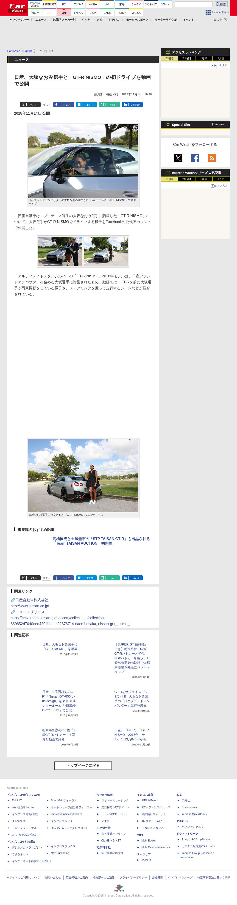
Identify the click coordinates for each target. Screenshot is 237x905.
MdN (140, 834)
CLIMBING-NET (111, 840)
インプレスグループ (180, 877)
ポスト (33, 104)
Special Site (181, 125)
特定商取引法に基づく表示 (213, 877)
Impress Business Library (66, 814)
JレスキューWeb (152, 821)
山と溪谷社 (104, 828)
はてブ (89, 104)
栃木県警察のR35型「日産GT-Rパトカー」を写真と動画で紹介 (59, 734)
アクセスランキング (186, 52)
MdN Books (149, 840)
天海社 (186, 800)
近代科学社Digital (112, 853)
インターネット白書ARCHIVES (31, 861)
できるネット (20, 854)
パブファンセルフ (193, 826)
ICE (179, 794)
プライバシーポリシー (133, 877)
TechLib (146, 860)
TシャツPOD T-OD (114, 814)
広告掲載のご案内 (77, 877)
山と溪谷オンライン (113, 833)
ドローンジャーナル (24, 828)
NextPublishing (60, 853)
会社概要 (157, 877)
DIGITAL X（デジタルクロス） (70, 828)
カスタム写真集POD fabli (198, 846)
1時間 (169, 58)
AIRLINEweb (149, 800)
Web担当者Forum (23, 807)
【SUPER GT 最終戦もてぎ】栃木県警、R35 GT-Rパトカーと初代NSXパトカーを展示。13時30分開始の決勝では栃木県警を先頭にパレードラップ (132, 658)
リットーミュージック (115, 800)
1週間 (203, 58)
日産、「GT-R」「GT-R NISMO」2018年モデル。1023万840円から (131, 734)
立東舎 (105, 821)
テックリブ (144, 854)
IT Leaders (18, 821)
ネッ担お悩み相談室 (24, 834)
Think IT (17, 800)
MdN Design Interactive (156, 847)
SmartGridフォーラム (64, 800)
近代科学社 (104, 847)
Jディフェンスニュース (156, 807)
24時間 (186, 58)
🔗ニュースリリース (70, 618)
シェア (66, 104)
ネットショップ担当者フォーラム (71, 807)
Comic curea (189, 807)
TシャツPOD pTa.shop (197, 839)
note (112, 104)
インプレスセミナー (63, 821)
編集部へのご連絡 (104, 877)
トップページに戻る (83, 765)
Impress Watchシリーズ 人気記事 (196, 173)
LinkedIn (135, 104)
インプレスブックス (63, 846)
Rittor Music (105, 794)
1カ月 (221, 58)
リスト (46, 104)
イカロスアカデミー (154, 828)
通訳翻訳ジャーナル (154, 814)
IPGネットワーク (187, 833)
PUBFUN (183, 821)
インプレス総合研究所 (25, 814)
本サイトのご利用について (23, 877)
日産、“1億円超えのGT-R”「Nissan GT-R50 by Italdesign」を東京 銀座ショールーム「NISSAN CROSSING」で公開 (59, 701)
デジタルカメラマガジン (27, 847)
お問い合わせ (53, 877)
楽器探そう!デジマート (115, 807)
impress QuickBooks (194, 814)
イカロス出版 (145, 794)
